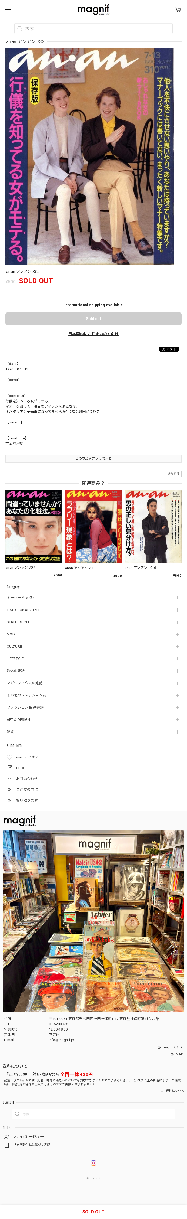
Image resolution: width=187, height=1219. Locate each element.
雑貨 (10, 732)
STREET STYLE (18, 622)
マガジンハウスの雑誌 (25, 683)
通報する (174, 473)
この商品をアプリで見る (93, 459)
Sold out (93, 319)
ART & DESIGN (18, 720)
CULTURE (14, 646)
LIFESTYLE (15, 659)
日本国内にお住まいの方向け (93, 334)
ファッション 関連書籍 (25, 707)
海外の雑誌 (16, 671)
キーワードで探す (21, 598)
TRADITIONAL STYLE (23, 610)
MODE (12, 634)
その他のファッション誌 (26, 695)
